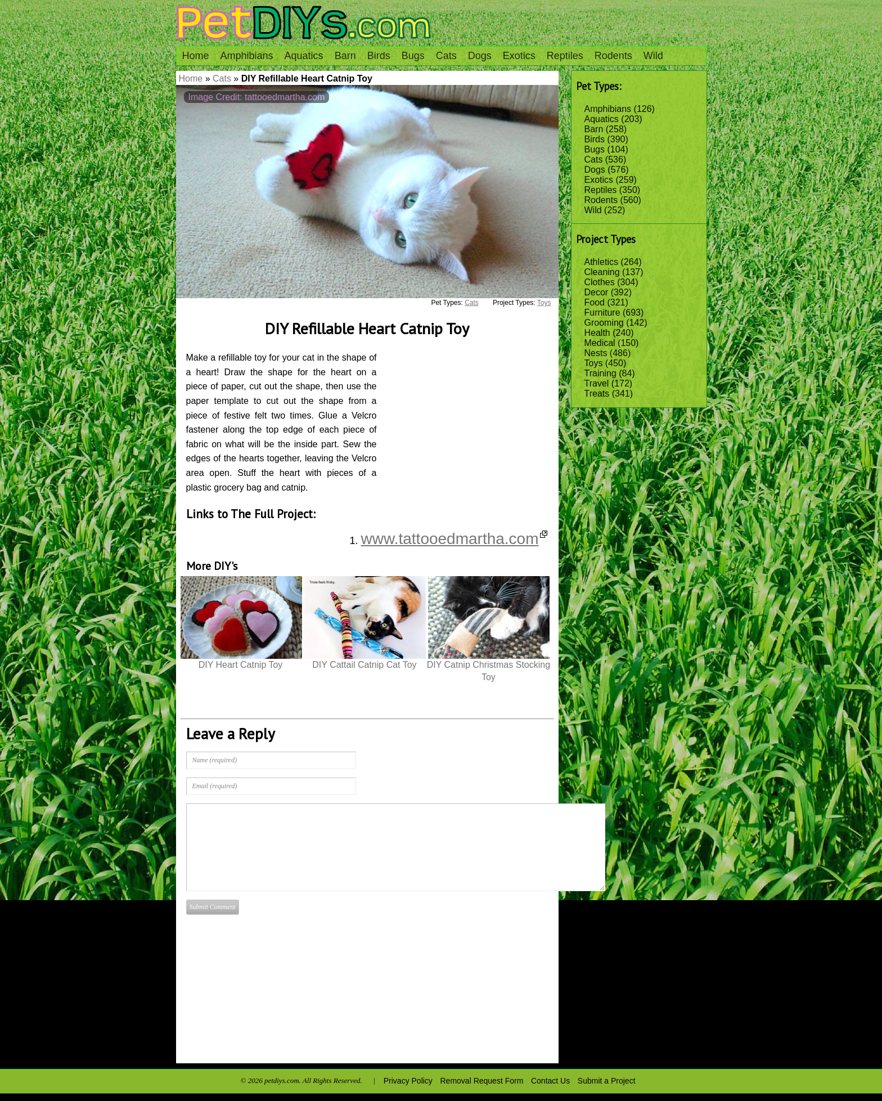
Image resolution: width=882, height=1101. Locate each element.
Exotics (519, 55)
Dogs (480, 55)
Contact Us (550, 1080)
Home (195, 55)
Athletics (601, 262)
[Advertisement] (469, 420)
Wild (653, 55)
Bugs (413, 55)
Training (600, 373)
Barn (345, 55)
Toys (593, 363)
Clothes (599, 282)
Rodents (613, 55)
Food (594, 302)
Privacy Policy (408, 1080)
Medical (599, 343)
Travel (596, 383)
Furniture (602, 312)
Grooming (604, 322)
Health (597, 333)
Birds (378, 55)
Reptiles (565, 55)
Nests (596, 353)
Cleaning (602, 272)
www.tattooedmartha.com (454, 538)
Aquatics (304, 55)
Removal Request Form (482, 1080)
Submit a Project (607, 1080)
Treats (597, 393)
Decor (596, 292)
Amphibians (246, 55)
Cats (446, 55)
